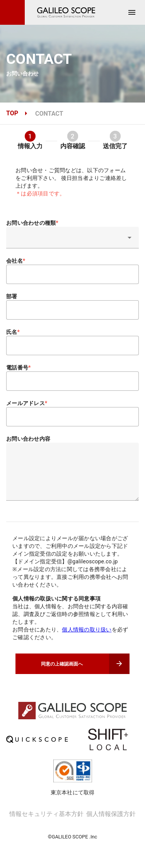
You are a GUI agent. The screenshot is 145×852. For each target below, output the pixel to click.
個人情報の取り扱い (86, 629)
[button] (72, 237)
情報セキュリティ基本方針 (46, 827)
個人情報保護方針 (111, 827)
